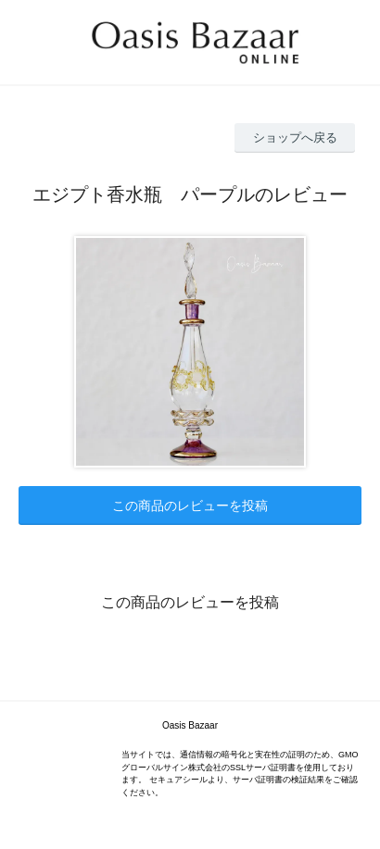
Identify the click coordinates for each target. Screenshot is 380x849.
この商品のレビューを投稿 (190, 505)
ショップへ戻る (295, 137)
